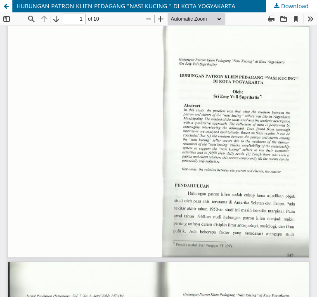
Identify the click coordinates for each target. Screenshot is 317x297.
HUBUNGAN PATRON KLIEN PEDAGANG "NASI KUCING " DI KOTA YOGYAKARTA (126, 6)
